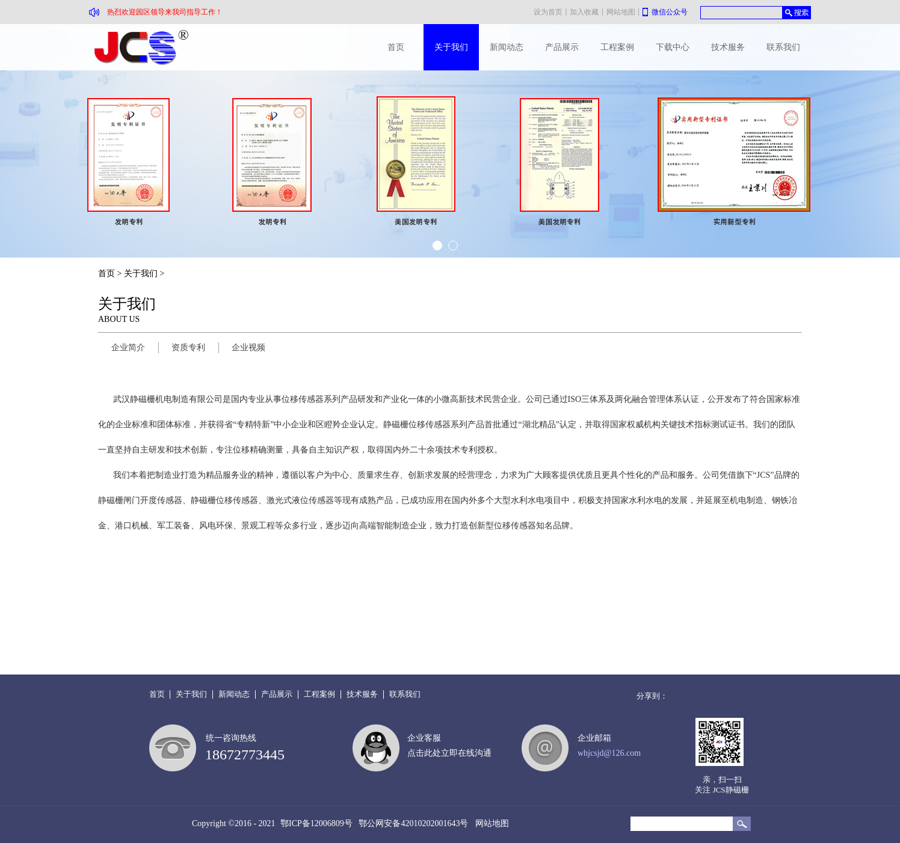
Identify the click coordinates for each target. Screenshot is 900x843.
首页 (395, 47)
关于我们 (141, 273)
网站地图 (490, 823)
